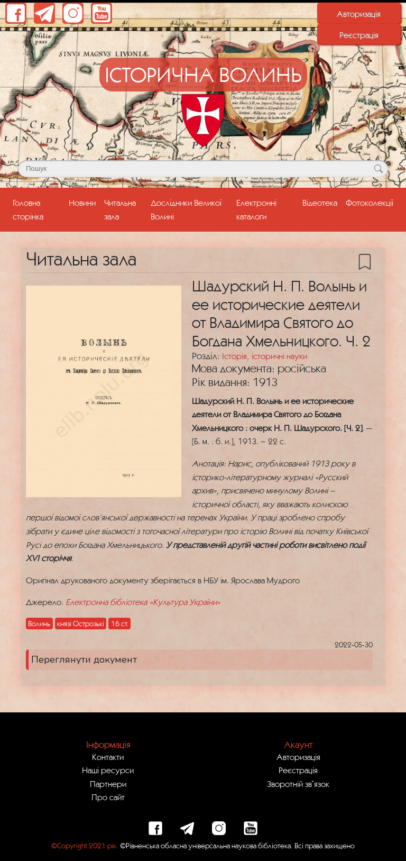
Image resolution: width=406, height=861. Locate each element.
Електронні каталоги (256, 209)
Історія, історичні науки (264, 356)
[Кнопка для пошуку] (378, 168)
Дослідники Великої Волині (186, 209)
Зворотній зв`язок (298, 784)
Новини (82, 202)
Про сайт (108, 797)
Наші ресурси (108, 770)
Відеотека (319, 202)
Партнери (108, 784)
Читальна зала (120, 209)
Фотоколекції (369, 202)
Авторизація (359, 14)
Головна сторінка (38, 209)
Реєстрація (359, 35)
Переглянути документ (84, 659)
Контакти (108, 757)
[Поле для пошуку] (203, 168)
